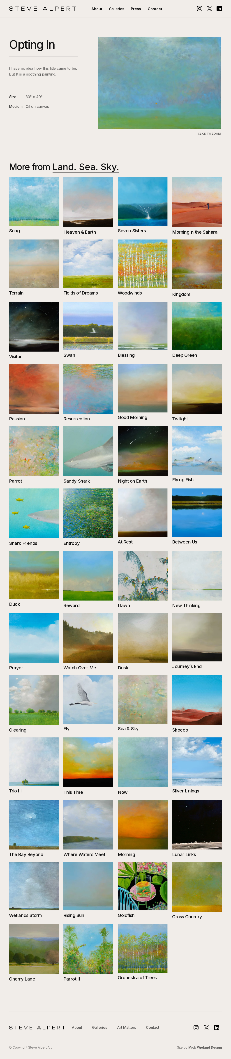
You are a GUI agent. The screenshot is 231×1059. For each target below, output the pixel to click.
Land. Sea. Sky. (86, 166)
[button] (116, 8)
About (96, 9)
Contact (155, 9)
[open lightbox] (159, 86)
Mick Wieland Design (205, 1047)
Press (136, 9)
